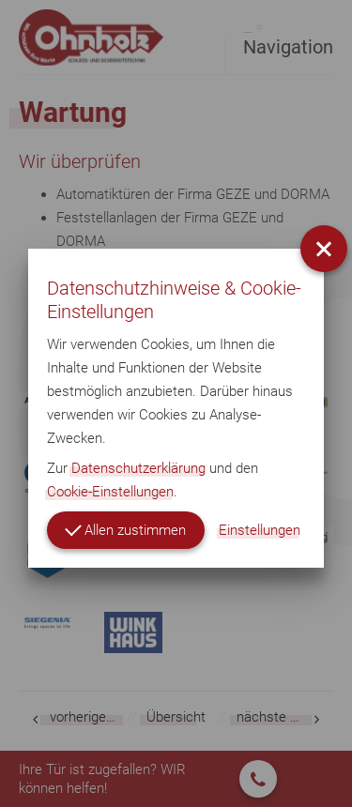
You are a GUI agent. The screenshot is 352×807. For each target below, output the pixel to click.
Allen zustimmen (125, 529)
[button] (323, 248)
